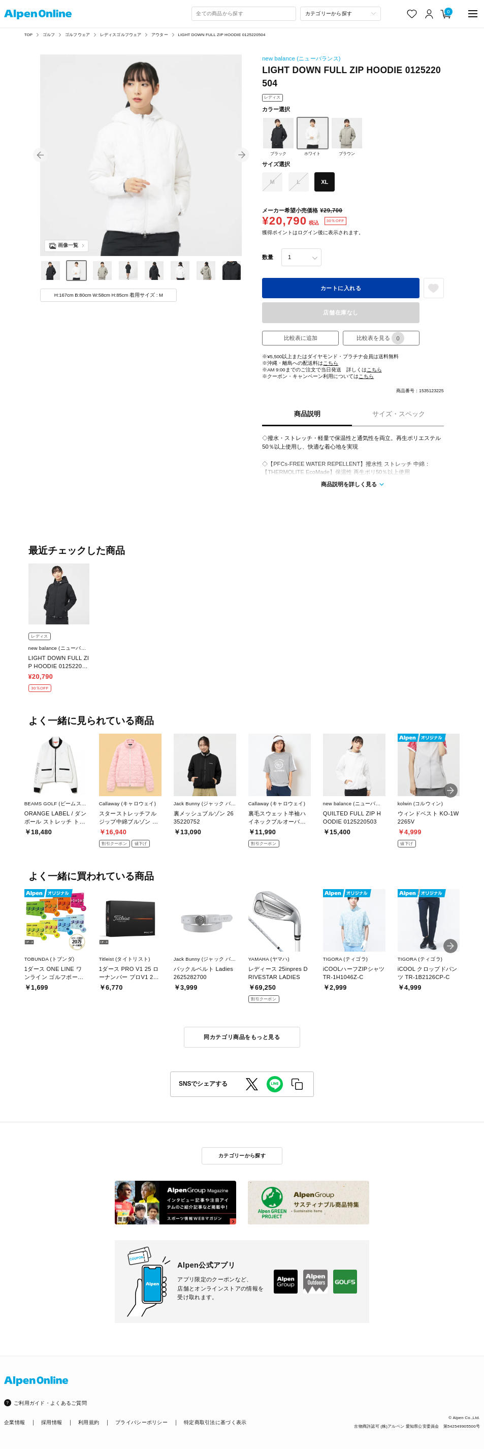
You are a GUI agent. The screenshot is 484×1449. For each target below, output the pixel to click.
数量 (267, 257)
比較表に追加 (300, 338)
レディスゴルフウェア (121, 35)
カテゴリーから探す (242, 1155)
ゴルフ (49, 35)
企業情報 (14, 1422)
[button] (40, 155)
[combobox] (243, 14)
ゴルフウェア (77, 35)
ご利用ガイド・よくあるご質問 (50, 1403)
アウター (159, 35)
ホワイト (313, 136)
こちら (330, 363)
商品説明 (307, 414)
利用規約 (88, 1422)
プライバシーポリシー (141, 1422)
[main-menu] (472, 14)
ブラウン (347, 136)
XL (324, 182)
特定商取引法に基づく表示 (215, 1422)
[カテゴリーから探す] (340, 14)
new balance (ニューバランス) (301, 58)
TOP (28, 35)
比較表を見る (380, 338)
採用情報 (51, 1422)
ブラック (278, 136)
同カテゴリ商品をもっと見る (242, 1037)
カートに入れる (341, 288)
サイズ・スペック (398, 414)
